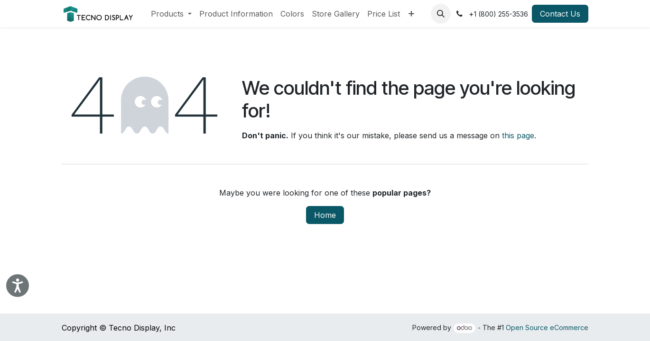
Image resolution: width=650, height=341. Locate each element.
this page (518, 135)
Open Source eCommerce (547, 327)
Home (325, 215)
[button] (441, 14)
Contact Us (560, 13)
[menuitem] (171, 13)
